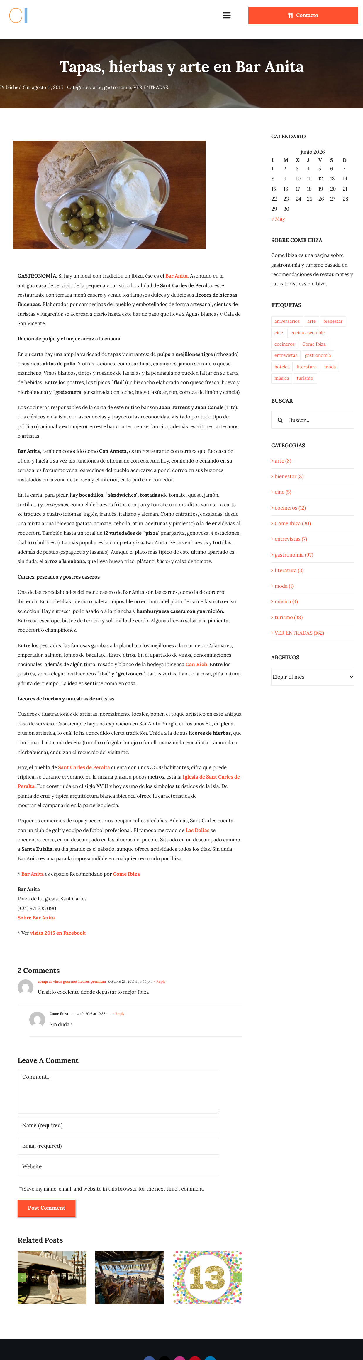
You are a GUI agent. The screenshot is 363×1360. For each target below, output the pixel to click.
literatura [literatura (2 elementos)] (307, 366)
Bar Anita (32, 874)
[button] (22, 1277)
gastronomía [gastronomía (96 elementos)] (318, 355)
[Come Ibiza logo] (24, 7)
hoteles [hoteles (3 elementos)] (281, 366)
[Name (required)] (118, 1125)
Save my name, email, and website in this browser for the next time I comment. (113, 1189)
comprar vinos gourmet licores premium (72, 981)
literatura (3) (289, 570)
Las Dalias (197, 830)
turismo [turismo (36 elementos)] (305, 378)
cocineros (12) (290, 508)
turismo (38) (289, 617)
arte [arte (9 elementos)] (311, 321)
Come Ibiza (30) (293, 523)
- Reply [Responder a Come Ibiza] (118, 1013)
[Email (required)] (118, 1146)
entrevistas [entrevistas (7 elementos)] (285, 355)
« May (278, 219)
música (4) (286, 601)
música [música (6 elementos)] (281, 378)
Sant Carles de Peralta (84, 767)
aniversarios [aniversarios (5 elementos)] (287, 321)
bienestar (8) (289, 476)
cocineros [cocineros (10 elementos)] (284, 344)
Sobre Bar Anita (36, 917)
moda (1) (284, 586)
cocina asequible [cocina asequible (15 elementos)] (308, 332)
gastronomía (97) (294, 555)
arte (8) (283, 461)
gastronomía (117, 87)
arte (97, 87)
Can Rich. (197, 664)
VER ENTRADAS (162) (299, 633)
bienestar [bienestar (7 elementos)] (333, 321)
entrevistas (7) (291, 539)
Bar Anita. (177, 276)
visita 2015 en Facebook (58, 933)
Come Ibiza (126, 874)
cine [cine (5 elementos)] (278, 332)
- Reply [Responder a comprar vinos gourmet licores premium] (159, 981)
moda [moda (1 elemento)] (330, 366)
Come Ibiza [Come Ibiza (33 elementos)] (314, 344)
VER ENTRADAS (150, 87)
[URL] (118, 1166)
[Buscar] (280, 420)
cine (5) (283, 492)
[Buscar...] (312, 420)
